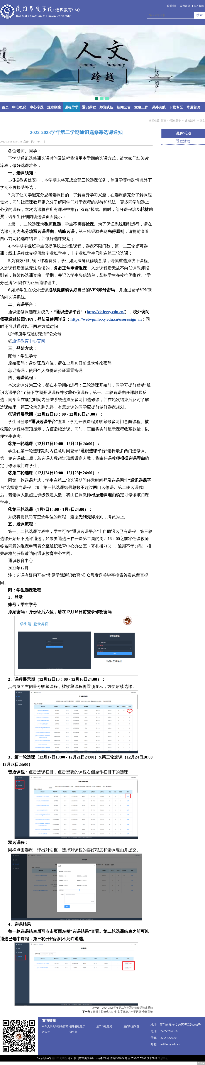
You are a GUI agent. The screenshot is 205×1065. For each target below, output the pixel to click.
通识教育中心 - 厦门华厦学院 (40, 11)
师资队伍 (106, 107)
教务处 (46, 1031)
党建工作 (141, 107)
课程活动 (190, 120)
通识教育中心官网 (28, 341)
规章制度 (54, 107)
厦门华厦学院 (131, 1026)
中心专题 (37, 107)
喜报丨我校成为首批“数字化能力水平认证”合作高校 (123, 1011)
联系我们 (172, 5)
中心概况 (19, 107)
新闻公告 (124, 107)
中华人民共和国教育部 (55, 1026)
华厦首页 (193, 107)
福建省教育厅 (77, 1026)
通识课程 (89, 107)
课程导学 (71, 107)
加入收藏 (198, 5)
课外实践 (159, 107)
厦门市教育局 (104, 1026)
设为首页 (185, 5)
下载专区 (176, 107)
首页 (5, 107)
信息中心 (163, 1058)
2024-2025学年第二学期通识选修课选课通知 (127, 1007)
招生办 (73, 1031)
